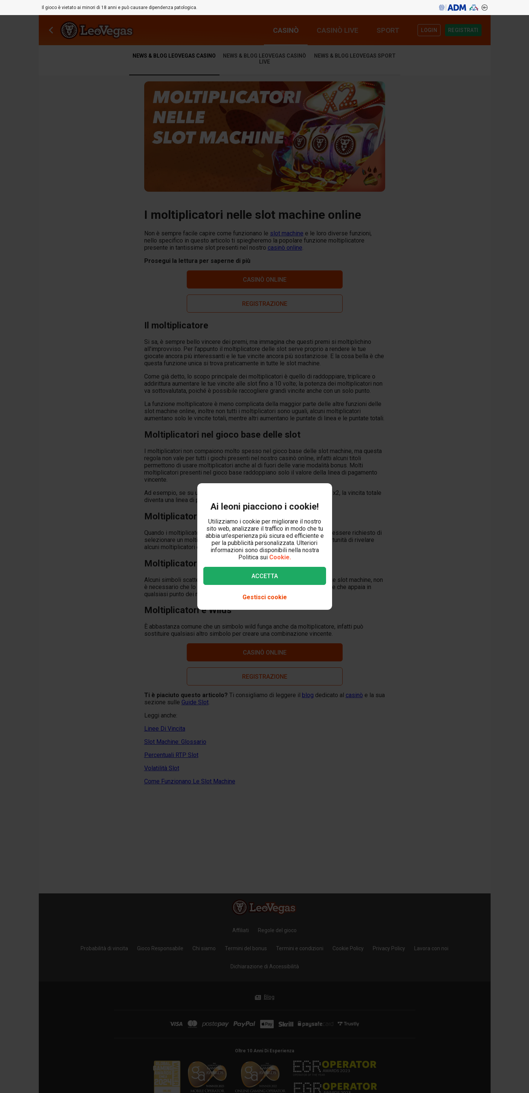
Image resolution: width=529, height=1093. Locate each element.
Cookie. (280, 557)
